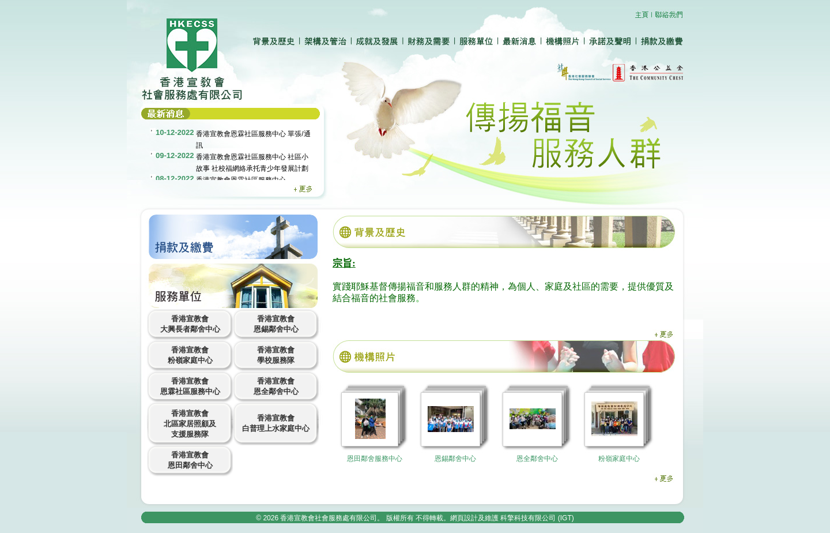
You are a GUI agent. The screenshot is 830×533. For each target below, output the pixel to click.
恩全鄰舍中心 (537, 459)
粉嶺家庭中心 (619, 459)
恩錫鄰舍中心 (455, 459)
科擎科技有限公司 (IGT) (537, 518)
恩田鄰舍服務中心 (374, 459)
